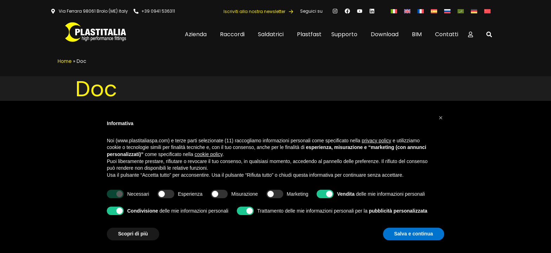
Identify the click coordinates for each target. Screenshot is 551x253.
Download (386, 34)
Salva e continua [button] (413, 233)
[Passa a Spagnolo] (434, 11)
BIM (418, 34)
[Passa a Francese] (420, 11)
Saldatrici (272, 34)
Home (65, 61)
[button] (440, 117)
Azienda (197, 34)
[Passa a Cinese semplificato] (487, 11)
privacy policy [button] (376, 140)
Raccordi (234, 34)
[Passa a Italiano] (394, 11)
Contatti (446, 34)
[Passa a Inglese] (407, 11)
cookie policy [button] (208, 154)
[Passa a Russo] (447, 11)
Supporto (346, 34)
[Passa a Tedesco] (474, 11)
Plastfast (309, 34)
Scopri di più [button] (133, 233)
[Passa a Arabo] (460, 11)
